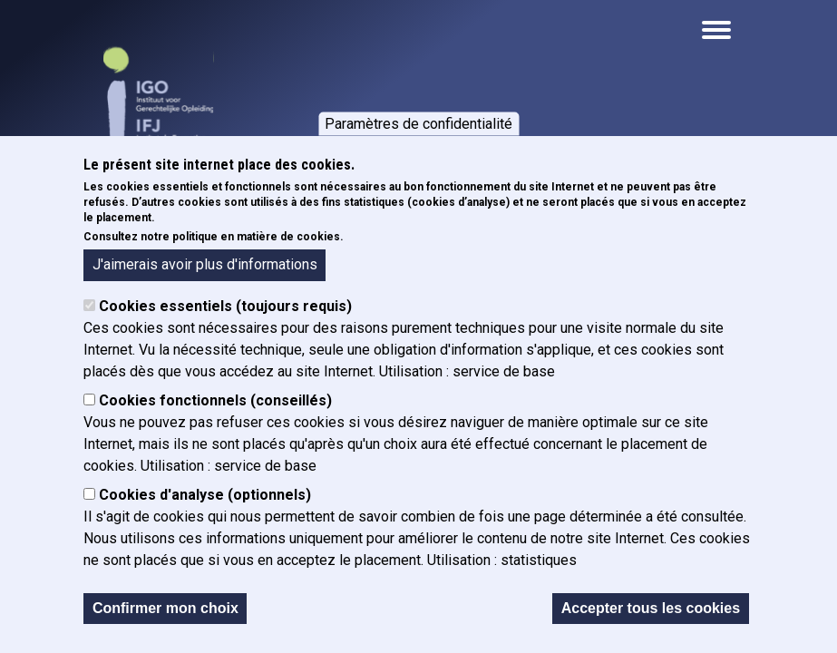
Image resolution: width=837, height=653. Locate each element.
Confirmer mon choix (165, 610)
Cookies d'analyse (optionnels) (205, 496)
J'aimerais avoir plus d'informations (204, 266)
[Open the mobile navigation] (716, 30)
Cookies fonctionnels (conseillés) (215, 402)
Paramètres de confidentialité (418, 124)
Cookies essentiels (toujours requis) (225, 308)
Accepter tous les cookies (650, 610)
